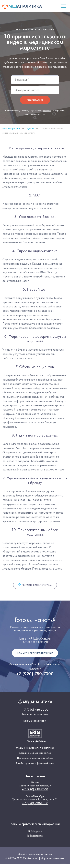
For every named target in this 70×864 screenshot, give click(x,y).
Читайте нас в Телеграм (35, 584)
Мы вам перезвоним (35, 714)
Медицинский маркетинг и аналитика (35, 747)
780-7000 (35, 710)
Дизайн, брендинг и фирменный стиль (35, 763)
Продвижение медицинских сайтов (35, 758)
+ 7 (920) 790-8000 (35, 803)
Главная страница (11, 128)
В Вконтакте (35, 836)
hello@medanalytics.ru (35, 720)
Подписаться (35, 99)
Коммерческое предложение (35, 653)
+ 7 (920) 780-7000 (35, 789)
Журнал (30, 128)
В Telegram (35, 831)
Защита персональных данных (35, 854)
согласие (47, 110)
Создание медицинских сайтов (35, 752)
